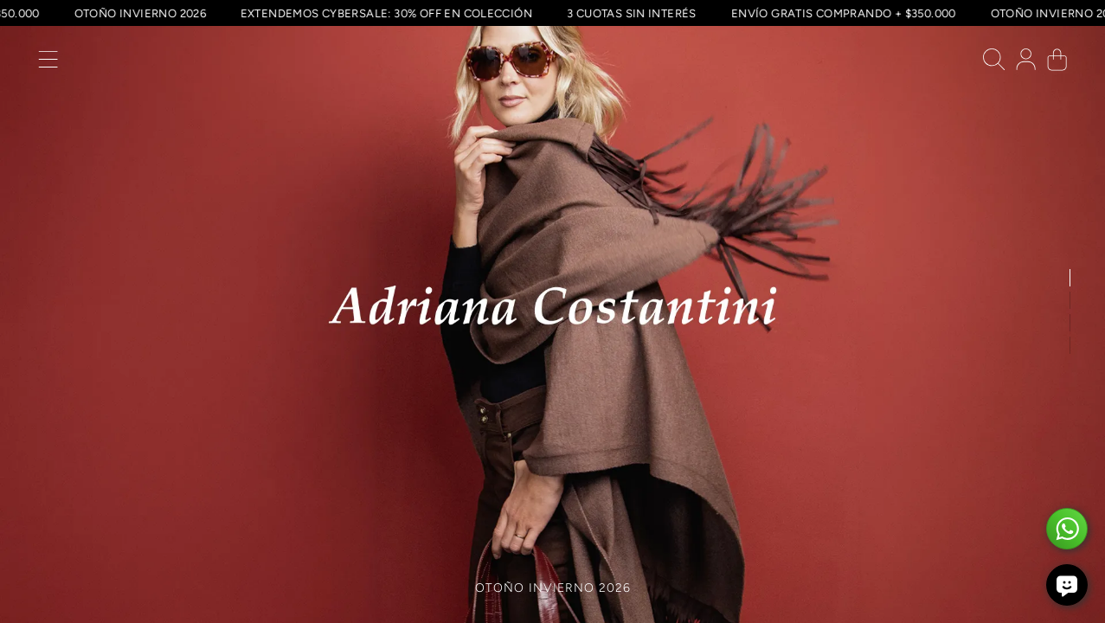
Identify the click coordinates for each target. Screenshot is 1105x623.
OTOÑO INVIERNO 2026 (158, 13)
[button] (48, 63)
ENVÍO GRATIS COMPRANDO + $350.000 (862, 13)
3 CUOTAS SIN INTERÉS (651, 13)
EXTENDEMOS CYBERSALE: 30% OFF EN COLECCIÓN (405, 13)
